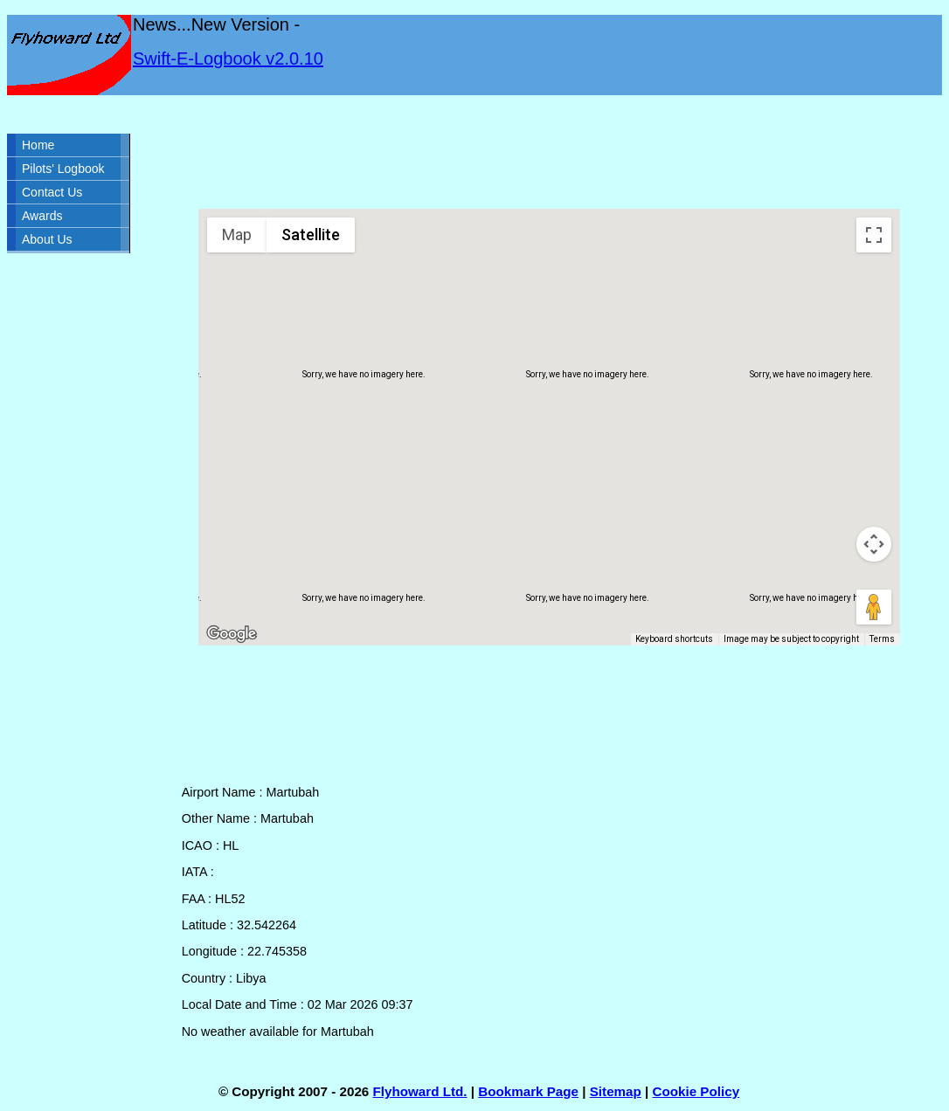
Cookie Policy (696, 1091)
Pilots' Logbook (63, 169)
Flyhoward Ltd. (420, 1091)
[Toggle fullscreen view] (873, 234)
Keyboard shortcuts (674, 639)
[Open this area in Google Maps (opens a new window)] (231, 634)
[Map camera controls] (873, 544)
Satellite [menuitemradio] (310, 234)
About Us (47, 239)
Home (38, 145)
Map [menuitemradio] (237, 234)
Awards (42, 216)
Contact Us (52, 192)
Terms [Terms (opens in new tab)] (882, 639)
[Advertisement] (549, 152)
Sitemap (615, 1091)
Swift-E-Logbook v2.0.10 (228, 58)
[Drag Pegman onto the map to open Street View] (873, 607)
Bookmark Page (528, 1091)
